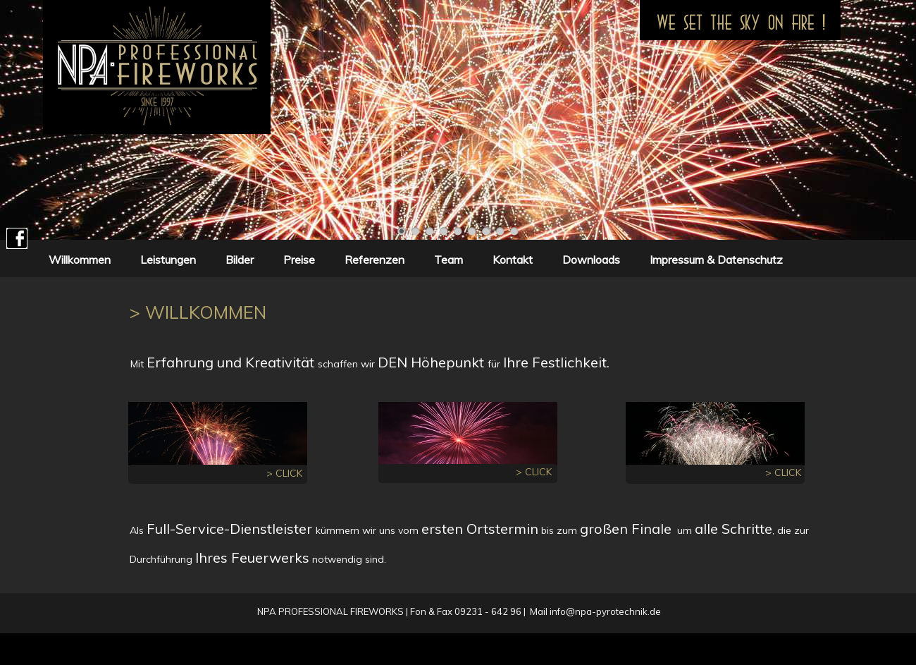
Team (448, 259)
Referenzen (374, 259)
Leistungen (168, 259)
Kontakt (512, 259)
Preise (299, 259)
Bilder (239, 259)
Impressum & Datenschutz (713, 259)
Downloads (591, 259)
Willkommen (80, 259)
